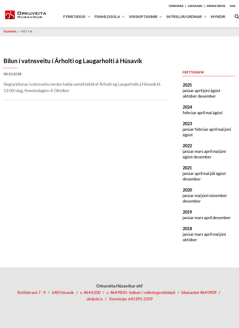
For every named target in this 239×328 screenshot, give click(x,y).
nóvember (218, 195)
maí (209, 112)
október (190, 96)
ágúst (215, 90)
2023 (187, 123)
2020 (187, 189)
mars (199, 151)
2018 (187, 228)
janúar (189, 90)
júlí (213, 173)
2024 (187, 107)
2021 (187, 167)
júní (206, 90)
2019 (187, 212)
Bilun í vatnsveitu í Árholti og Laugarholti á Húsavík (72, 60)
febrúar (190, 112)
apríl (199, 90)
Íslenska (10, 31)
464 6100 (92, 292)
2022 (187, 145)
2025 (187, 84)
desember (207, 96)
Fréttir (26, 31)
